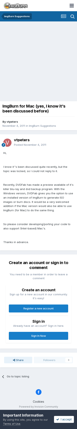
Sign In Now (38, 335)
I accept (64, 419)
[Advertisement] (38, 61)
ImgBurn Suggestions (42, 125)
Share (18, 360)
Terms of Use (11, 423)
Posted (30, 144)
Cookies (38, 401)
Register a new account (38, 308)
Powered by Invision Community (38, 406)
